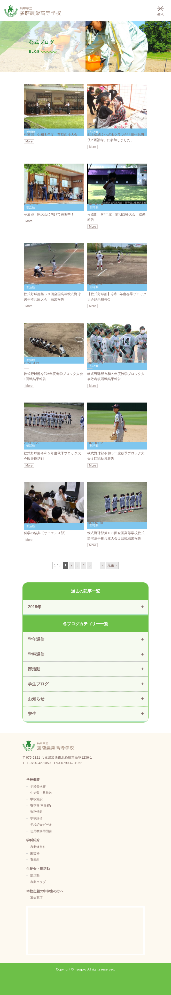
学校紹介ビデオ (41, 824)
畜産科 (35, 859)
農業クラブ (38, 882)
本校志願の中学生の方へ (44, 891)
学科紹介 (33, 840)
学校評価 (36, 818)
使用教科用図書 (41, 831)
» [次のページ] (102, 565)
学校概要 (33, 780)
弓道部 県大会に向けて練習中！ (49, 214)
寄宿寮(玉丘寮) (40, 805)
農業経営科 (38, 846)
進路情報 (36, 811)
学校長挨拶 (38, 786)
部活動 (35, 875)
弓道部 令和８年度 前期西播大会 (50, 135)
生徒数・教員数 (41, 792)
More (28, 141)
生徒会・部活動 (38, 869)
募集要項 (36, 897)
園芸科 (35, 853)
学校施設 (36, 799)
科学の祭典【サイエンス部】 (45, 533)
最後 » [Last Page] (112, 565)
